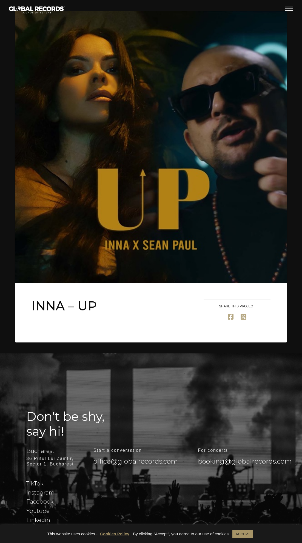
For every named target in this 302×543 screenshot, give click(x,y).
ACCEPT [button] (243, 534)
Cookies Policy (114, 533)
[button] (289, 9)
